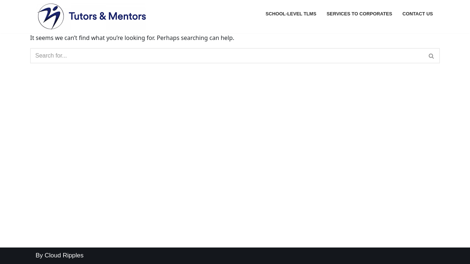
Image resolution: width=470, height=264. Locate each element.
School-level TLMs (290, 13)
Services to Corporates (359, 13)
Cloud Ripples (64, 255)
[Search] (226, 55)
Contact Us (417, 13)
